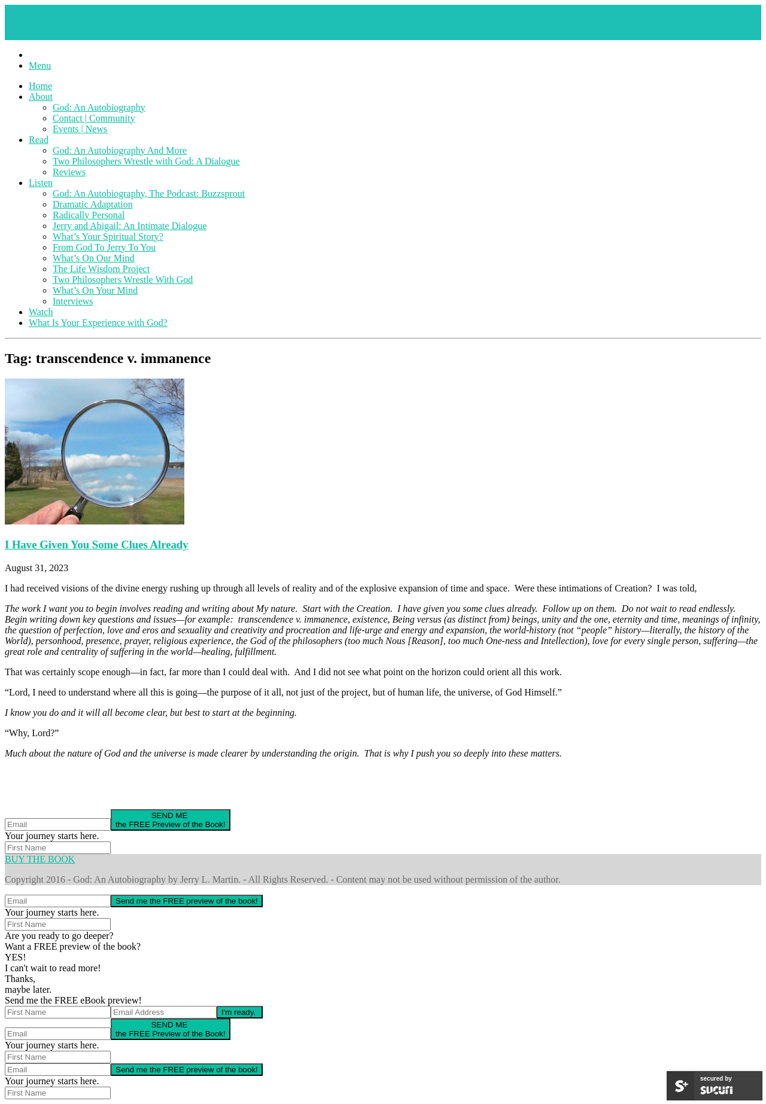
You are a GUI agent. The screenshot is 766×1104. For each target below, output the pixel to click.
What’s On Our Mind (93, 258)
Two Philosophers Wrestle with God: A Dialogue (146, 161)
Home (40, 86)
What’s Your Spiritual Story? (108, 236)
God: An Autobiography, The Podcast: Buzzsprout (149, 193)
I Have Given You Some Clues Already (97, 544)
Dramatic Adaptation (93, 204)
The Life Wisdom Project (101, 269)
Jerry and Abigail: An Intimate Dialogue (129, 226)
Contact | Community (94, 118)
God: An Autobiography (99, 107)
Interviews (73, 301)
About (41, 97)
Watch (41, 312)
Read (38, 140)
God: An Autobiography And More (120, 150)
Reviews (69, 172)
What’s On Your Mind (95, 290)
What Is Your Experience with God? (98, 323)
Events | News (80, 129)
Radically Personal (88, 215)
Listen (41, 183)
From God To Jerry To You (104, 247)
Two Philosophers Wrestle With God (123, 280)
